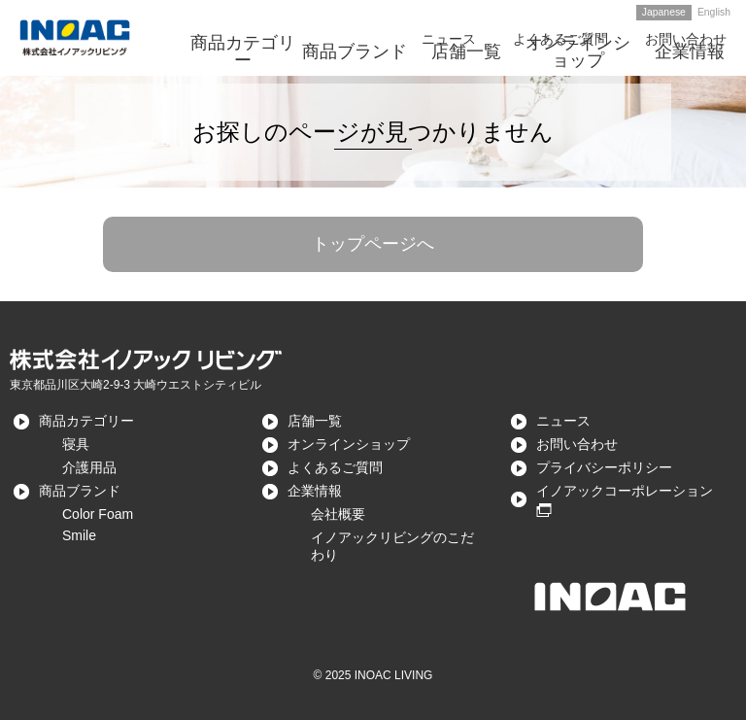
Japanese (664, 12)
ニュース (563, 421)
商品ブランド (79, 490)
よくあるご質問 (335, 467)
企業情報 (315, 490)
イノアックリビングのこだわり (392, 546)
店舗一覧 (315, 421)
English (713, 12)
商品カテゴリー (86, 421)
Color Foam (97, 514)
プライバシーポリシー (604, 467)
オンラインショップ (349, 444)
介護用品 (89, 467)
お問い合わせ (577, 444)
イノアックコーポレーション (624, 490)
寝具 (75, 444)
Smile (79, 535)
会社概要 (338, 514)
